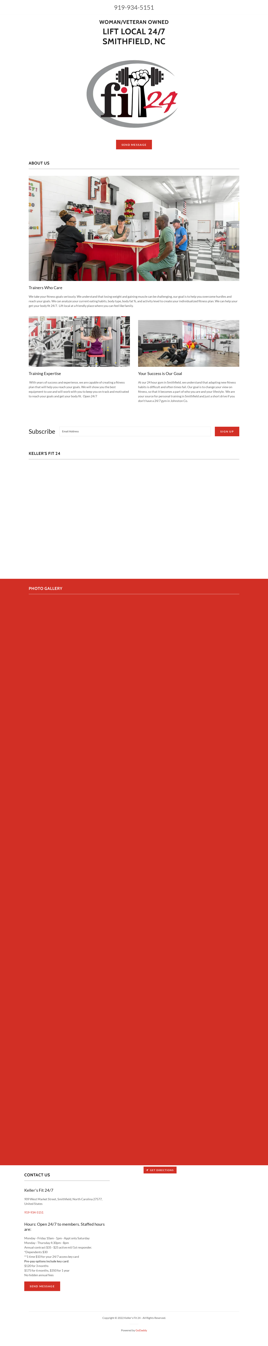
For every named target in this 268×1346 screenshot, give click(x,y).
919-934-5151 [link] (134, 7)
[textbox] (135, 431)
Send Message (134, 144)
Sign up (227, 431)
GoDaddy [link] (141, 1330)
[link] (134, 23)
